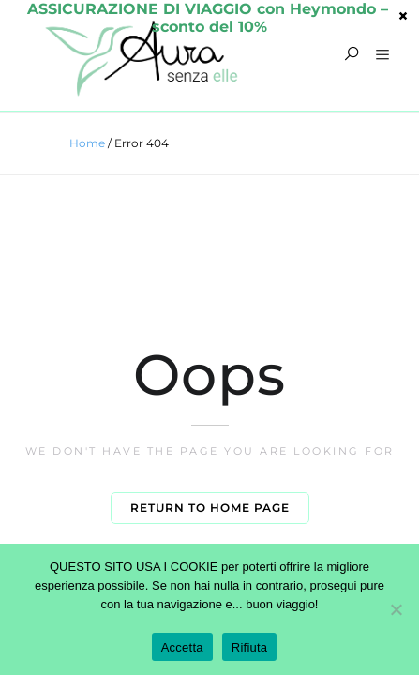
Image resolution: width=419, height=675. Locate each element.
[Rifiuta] (395, 609)
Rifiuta (250, 647)
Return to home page (210, 508)
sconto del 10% (209, 14)
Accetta (182, 647)
